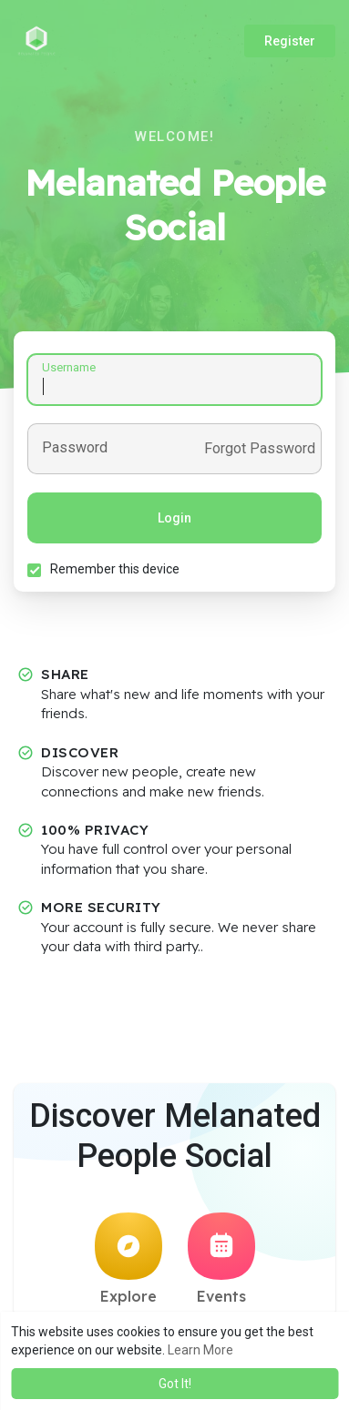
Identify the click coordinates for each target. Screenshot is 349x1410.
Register (289, 41)
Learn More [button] (200, 1350)
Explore (128, 1258)
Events (221, 1258)
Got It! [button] (175, 1383)
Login (174, 518)
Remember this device (115, 569)
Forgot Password (259, 448)
